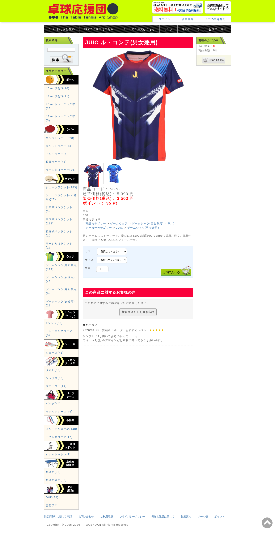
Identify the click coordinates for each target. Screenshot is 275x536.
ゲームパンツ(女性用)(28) (60, 303)
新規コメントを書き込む (138, 311)
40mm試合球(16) (57, 88)
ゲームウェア (119, 223)
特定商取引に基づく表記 (58, 516)
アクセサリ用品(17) (59, 437)
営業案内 (186, 516)
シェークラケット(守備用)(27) (61, 197)
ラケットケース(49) (59, 411)
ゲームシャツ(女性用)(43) (60, 279)
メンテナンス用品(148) (61, 428)
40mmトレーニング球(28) (60, 106)
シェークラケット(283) (61, 187)
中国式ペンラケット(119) (59, 221)
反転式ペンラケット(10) (59, 233)
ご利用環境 (106, 516)
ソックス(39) (55, 378)
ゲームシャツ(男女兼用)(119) (62, 267)
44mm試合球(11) (57, 96)
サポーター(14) (56, 385)
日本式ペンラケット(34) (59, 209)
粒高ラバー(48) (56, 161)
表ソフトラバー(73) (59, 145)
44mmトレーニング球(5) (60, 118)
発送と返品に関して (162, 516)
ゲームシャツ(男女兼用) (148, 223)
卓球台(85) (53, 471)
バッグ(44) (53, 403)
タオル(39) (53, 370)
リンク (168, 29)
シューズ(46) (55, 352)
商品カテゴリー (96, 223)
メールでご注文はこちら (139, 29)
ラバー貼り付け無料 (61, 29)
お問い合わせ (86, 516)
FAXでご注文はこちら (99, 29)
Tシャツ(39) (54, 323)
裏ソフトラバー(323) (60, 138)
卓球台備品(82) (56, 480)
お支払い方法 (217, 29)
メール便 (203, 516)
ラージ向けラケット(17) (59, 245)
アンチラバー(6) (57, 153)
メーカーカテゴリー (99, 227)
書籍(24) (52, 505)
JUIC (171, 223)
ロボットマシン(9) (58, 454)
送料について (191, 29)
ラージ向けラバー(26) (60, 169)
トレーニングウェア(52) (59, 333)
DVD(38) (52, 497)
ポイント (219, 516)
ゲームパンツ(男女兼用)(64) (62, 291)
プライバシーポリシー (132, 516)
